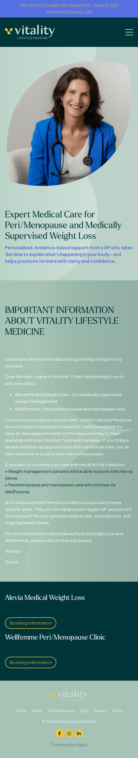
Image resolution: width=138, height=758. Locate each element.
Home (21, 710)
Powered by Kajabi (69, 744)
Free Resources (61, 710)
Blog (84, 710)
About (37, 710)
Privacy (100, 710)
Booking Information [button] (30, 623)
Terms (117, 710)
